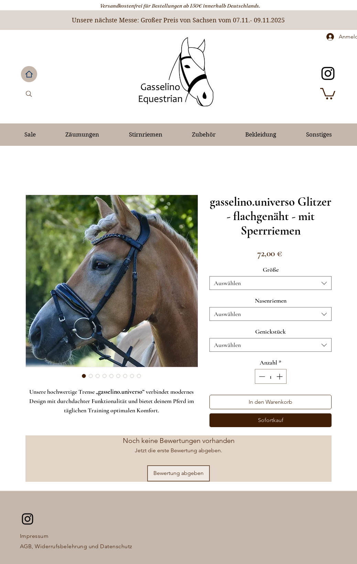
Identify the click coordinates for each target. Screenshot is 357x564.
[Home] (29, 74)
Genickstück (270, 331)
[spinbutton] (271, 376)
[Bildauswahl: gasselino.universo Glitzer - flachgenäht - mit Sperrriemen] (83, 375)
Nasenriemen (270, 300)
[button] (327, 93)
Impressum (34, 536)
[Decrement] (261, 376)
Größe (271, 269)
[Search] (29, 94)
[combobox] (270, 283)
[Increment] (280, 376)
